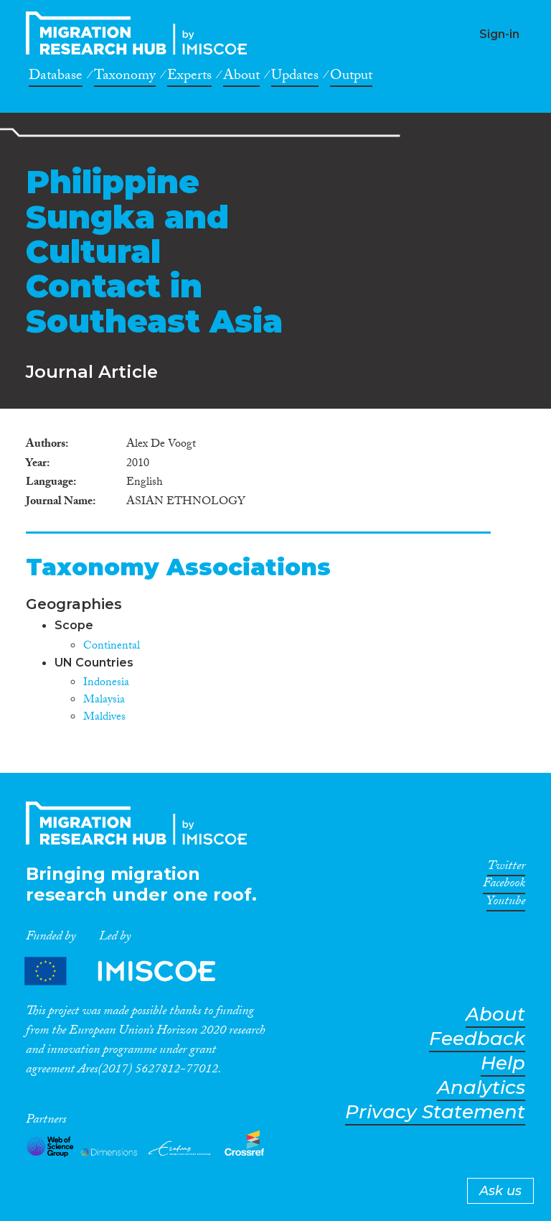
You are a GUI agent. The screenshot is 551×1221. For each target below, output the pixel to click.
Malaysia (104, 700)
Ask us (500, 1191)
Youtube (505, 903)
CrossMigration (140, 33)
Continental (111, 646)
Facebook (504, 885)
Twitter (506, 868)
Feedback (477, 1039)
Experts (189, 77)
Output (351, 77)
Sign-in (499, 34)
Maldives (104, 718)
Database (56, 77)
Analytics (481, 1088)
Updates (295, 77)
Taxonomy (125, 77)
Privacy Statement (435, 1112)
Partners (132, 970)
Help (503, 1063)
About (241, 77)
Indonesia (106, 683)
